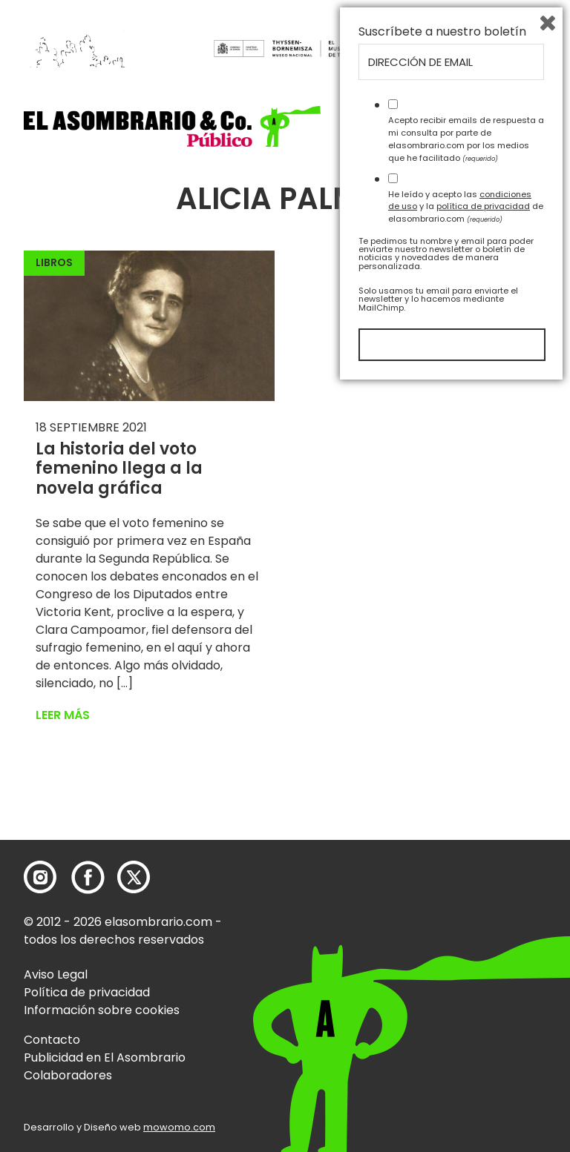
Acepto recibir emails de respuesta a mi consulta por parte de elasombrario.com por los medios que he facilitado (466, 903)
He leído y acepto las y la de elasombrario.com (465, 971)
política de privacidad (483, 971)
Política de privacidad (87, 992)
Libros (54, 262)
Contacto (52, 1039)
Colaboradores (68, 1075)
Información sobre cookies (102, 1010)
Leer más (63, 715)
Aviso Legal (56, 974)
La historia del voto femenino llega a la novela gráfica (119, 468)
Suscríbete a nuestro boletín (442, 797)
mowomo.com (179, 1127)
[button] (172, 126)
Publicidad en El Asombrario (105, 1057)
